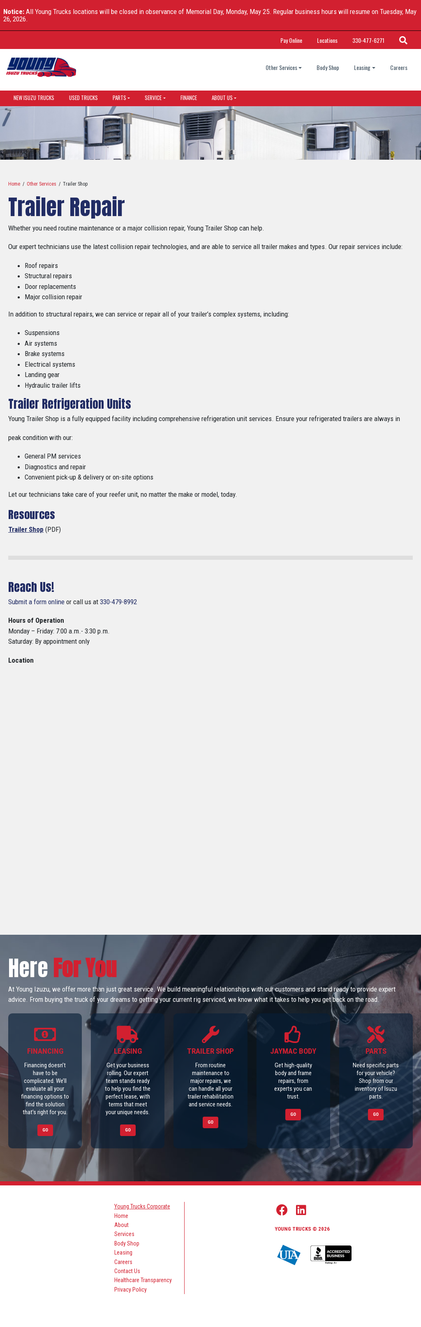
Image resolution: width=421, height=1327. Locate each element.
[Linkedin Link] (301, 1210)
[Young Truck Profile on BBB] (331, 1255)
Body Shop (328, 67)
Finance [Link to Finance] (188, 97)
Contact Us (127, 1271)
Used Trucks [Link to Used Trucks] (83, 97)
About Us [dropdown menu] (222, 97)
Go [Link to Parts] (376, 1114)
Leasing (123, 1252)
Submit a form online (36, 602)
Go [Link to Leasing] (128, 1130)
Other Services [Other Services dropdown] (281, 67)
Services (124, 1234)
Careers (398, 67)
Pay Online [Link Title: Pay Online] (291, 40)
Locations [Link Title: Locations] (327, 40)
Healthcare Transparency (143, 1280)
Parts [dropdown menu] (119, 97)
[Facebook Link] (282, 1210)
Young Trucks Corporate (142, 1206)
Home (14, 184)
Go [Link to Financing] (45, 1130)
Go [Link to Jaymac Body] (293, 1114)
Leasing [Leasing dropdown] (362, 67)
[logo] (41, 67)
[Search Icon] (403, 40)
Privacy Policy (130, 1289)
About (121, 1225)
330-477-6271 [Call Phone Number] (368, 40)
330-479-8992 (118, 602)
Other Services (41, 184)
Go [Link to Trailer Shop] (210, 1122)
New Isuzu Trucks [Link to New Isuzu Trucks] (34, 97)
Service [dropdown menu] (153, 97)
